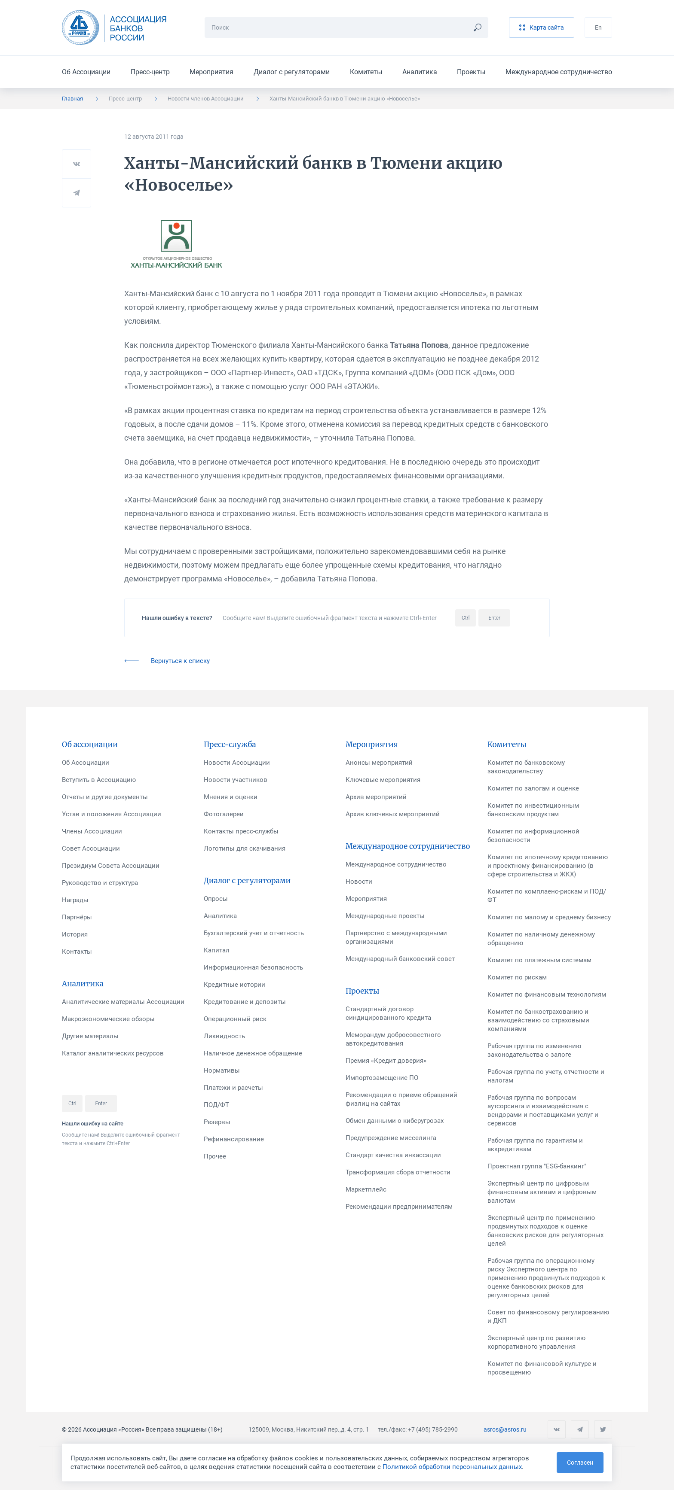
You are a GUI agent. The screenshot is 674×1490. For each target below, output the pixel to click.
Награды (75, 900)
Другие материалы (90, 1036)
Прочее (215, 1156)
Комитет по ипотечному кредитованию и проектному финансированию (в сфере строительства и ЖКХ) (547, 865)
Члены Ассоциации (92, 831)
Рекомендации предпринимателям (399, 1206)
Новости (359, 881)
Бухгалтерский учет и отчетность (254, 933)
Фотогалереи (224, 814)
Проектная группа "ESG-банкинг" (536, 1166)
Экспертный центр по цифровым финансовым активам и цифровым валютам (542, 1192)
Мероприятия (211, 72)
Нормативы (222, 1070)
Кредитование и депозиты (245, 1002)
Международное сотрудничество (559, 72)
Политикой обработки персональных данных (452, 1467)
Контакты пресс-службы (241, 831)
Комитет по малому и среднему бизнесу (549, 917)
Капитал (217, 950)
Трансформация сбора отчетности (398, 1172)
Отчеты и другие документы (105, 797)
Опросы (216, 899)
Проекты (471, 72)
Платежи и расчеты (233, 1088)
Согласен (580, 1462)
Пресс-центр (150, 72)
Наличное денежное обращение (253, 1053)
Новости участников (235, 780)
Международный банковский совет (400, 959)
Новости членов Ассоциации (206, 98)
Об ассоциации (90, 744)
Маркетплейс (366, 1189)
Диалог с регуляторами (292, 72)
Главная (72, 98)
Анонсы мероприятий (379, 762)
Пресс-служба (230, 744)
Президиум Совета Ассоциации (110, 866)
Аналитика (419, 72)
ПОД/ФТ (216, 1105)
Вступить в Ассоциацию (99, 780)
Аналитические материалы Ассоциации (123, 1002)
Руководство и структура (100, 883)
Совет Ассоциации (91, 848)
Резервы (217, 1122)
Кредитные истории (234, 984)
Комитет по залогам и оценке (533, 788)
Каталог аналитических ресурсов (113, 1053)
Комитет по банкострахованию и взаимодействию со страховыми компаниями (538, 1020)
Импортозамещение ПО (382, 1078)
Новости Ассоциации (237, 762)
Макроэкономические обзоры (108, 1019)
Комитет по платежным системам (539, 960)
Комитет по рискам (517, 977)
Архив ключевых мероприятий (393, 814)
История (75, 934)
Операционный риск (235, 1019)
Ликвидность (224, 1036)
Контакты (77, 951)
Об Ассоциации (86, 72)
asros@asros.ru (505, 1429)
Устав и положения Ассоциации (111, 814)
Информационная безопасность (253, 967)
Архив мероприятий (376, 797)
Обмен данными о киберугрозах (395, 1121)
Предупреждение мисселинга (391, 1138)
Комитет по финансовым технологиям (546, 994)
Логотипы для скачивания (244, 848)
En (598, 27)
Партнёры (77, 917)
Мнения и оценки (230, 797)
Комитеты (366, 72)
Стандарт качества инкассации (393, 1155)
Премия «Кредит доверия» (386, 1060)
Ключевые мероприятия (383, 780)
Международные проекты (385, 916)
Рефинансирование (234, 1139)
